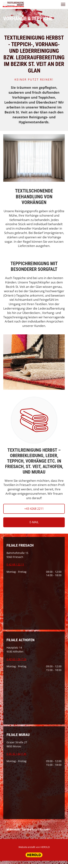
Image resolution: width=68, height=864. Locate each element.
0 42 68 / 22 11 (15, 564)
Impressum (13, 829)
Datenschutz (29, 829)
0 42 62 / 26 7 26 (16, 659)
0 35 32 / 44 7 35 (16, 754)
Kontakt (45, 829)
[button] (63, 4)
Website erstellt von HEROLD (34, 847)
